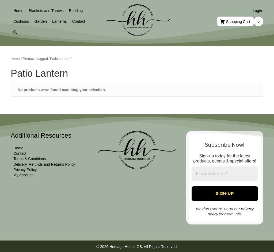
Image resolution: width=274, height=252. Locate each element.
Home (15, 59)
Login (257, 11)
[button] (15, 32)
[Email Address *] (225, 173)
